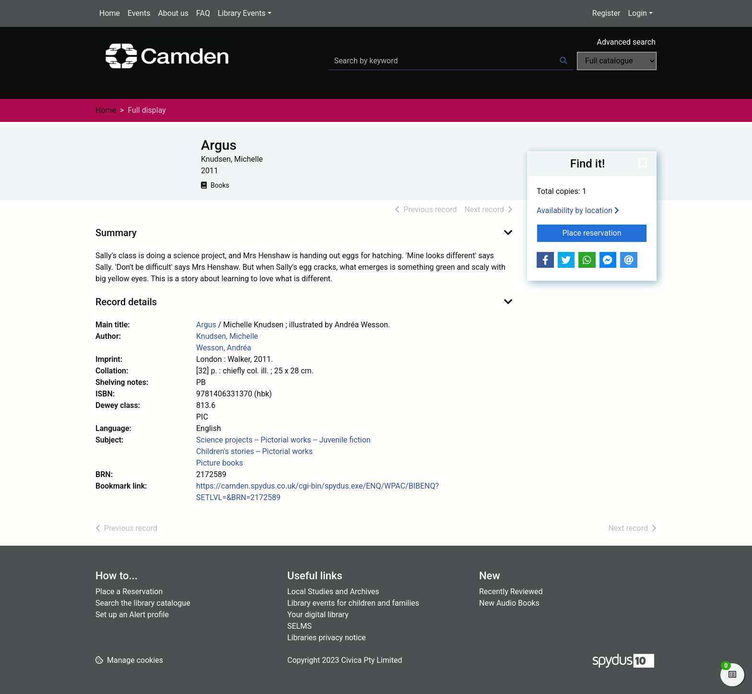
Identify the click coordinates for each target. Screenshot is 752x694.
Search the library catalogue (142, 603)
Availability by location (578, 210)
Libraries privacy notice (326, 637)
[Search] (563, 61)
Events (139, 13)
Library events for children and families (353, 603)
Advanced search (626, 42)
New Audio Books (509, 603)
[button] (642, 164)
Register (606, 13)
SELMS (299, 626)
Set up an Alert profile (132, 614)
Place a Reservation (129, 591)
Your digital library (318, 614)
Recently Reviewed (511, 591)
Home (109, 13)
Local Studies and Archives (333, 591)
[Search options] (617, 61)
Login (637, 13)
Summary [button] (116, 233)
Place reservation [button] (605, 232)
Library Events (242, 13)
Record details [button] (126, 302)
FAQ (203, 13)
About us (173, 13)
